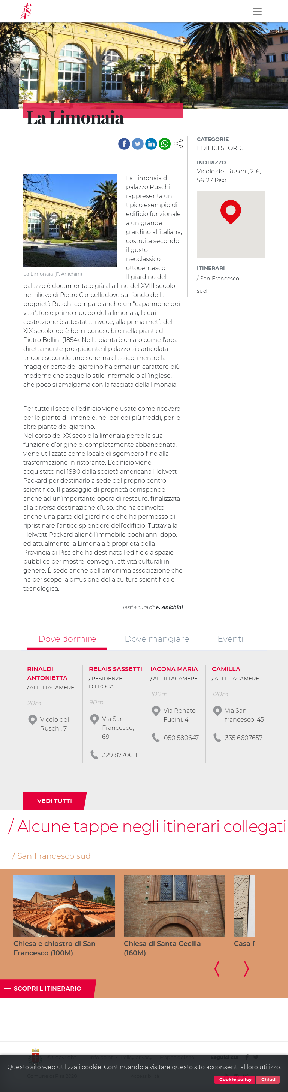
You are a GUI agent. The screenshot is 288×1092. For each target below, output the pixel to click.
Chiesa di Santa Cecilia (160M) (162, 949)
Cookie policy (234, 1079)
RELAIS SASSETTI (115, 669)
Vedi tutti (54, 801)
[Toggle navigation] (257, 11)
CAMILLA (226, 669)
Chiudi (268, 1079)
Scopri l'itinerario (47, 989)
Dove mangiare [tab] (156, 639)
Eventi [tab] (231, 639)
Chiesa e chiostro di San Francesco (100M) (55, 949)
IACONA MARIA (174, 669)
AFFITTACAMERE (52, 688)
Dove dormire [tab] (67, 639)
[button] (178, 142)
